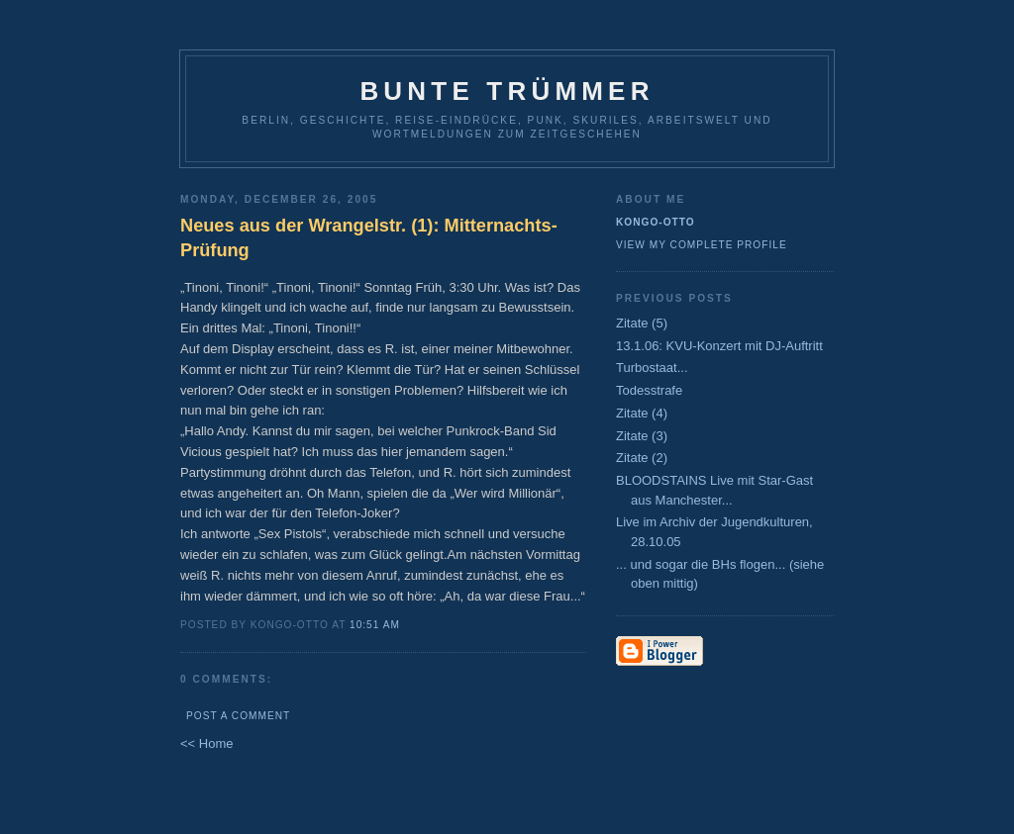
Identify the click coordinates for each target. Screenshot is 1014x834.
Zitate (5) (641, 323)
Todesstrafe (649, 390)
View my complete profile (701, 244)
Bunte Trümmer (506, 91)
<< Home (206, 743)
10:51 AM (375, 624)
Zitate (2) (641, 457)
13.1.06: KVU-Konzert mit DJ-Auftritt (719, 345)
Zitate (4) (641, 413)
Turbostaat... (652, 367)
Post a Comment (238, 715)
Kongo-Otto (655, 222)
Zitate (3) (641, 435)
